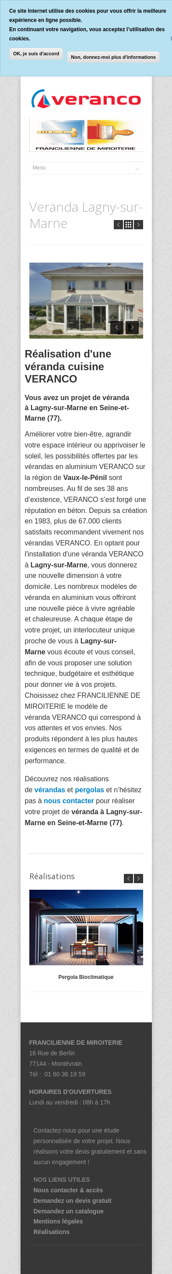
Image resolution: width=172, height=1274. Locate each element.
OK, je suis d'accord (36, 53)
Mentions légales (58, 1221)
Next (138, 224)
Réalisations (52, 1231)
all (128, 224)
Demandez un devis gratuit (73, 1200)
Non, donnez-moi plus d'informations (113, 57)
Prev (118, 224)
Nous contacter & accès (68, 1190)
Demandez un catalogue (69, 1211)
